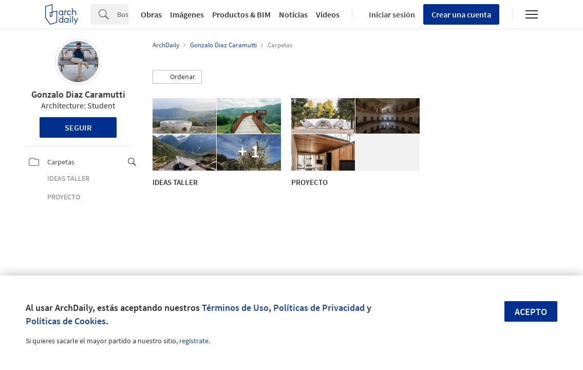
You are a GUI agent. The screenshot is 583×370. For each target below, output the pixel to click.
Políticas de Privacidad (319, 307)
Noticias (293, 14)
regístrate (194, 340)
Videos (328, 14)
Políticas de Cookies (66, 321)
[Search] (122, 14)
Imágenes (187, 14)
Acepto (531, 312)
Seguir (78, 127)
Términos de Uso (235, 307)
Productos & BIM (241, 14)
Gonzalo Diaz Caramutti (78, 94)
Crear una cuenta (461, 14)
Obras (151, 14)
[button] (177, 77)
